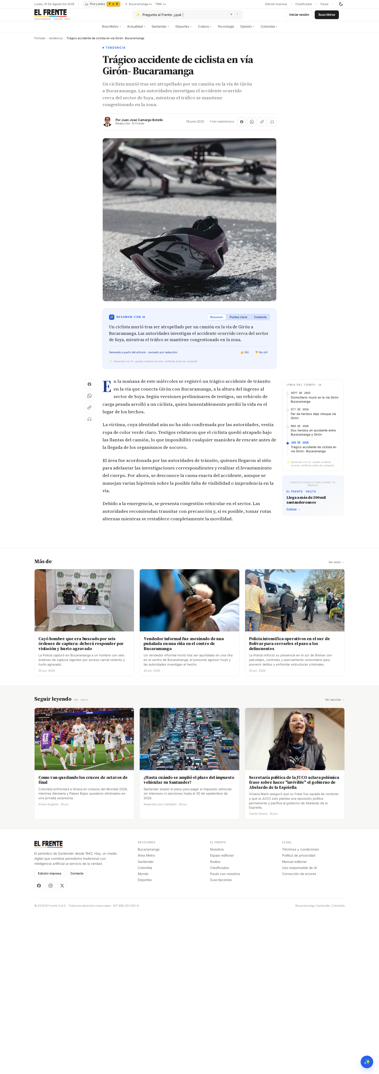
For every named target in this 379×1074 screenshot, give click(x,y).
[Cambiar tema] (341, 4)
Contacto (77, 877)
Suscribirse (326, 16)
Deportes (183, 30)
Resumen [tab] (216, 321)
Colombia (269, 30)
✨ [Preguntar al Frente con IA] (367, 1061)
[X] (62, 889)
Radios (215, 865)
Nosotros (217, 853)
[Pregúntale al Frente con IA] (187, 17)
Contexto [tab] (260, 321)
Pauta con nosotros (225, 877)
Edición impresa (276, 4)
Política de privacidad (298, 859)
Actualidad (136, 30)
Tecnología (226, 30)
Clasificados (303, 4)
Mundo (143, 877)
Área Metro (111, 30)
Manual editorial (294, 865)
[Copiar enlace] (262, 125)
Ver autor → (336, 566)
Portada (39, 42)
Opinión (247, 30)
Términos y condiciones (300, 853)
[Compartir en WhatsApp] (252, 125)
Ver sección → (335, 703)
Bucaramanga (149, 853)
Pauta (324, 4)
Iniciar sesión (299, 16)
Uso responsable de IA (299, 871)
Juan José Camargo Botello (142, 124)
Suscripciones (221, 883)
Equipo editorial (221, 859)
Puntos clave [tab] (238, 321)
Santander (160, 30)
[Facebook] (39, 889)
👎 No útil (261, 356)
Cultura (204, 30)
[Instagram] (50, 889)
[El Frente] (62, 16)
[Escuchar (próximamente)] (272, 125)
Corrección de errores (299, 877)
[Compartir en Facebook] (241, 125)
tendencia (56, 42)
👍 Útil (244, 356)
